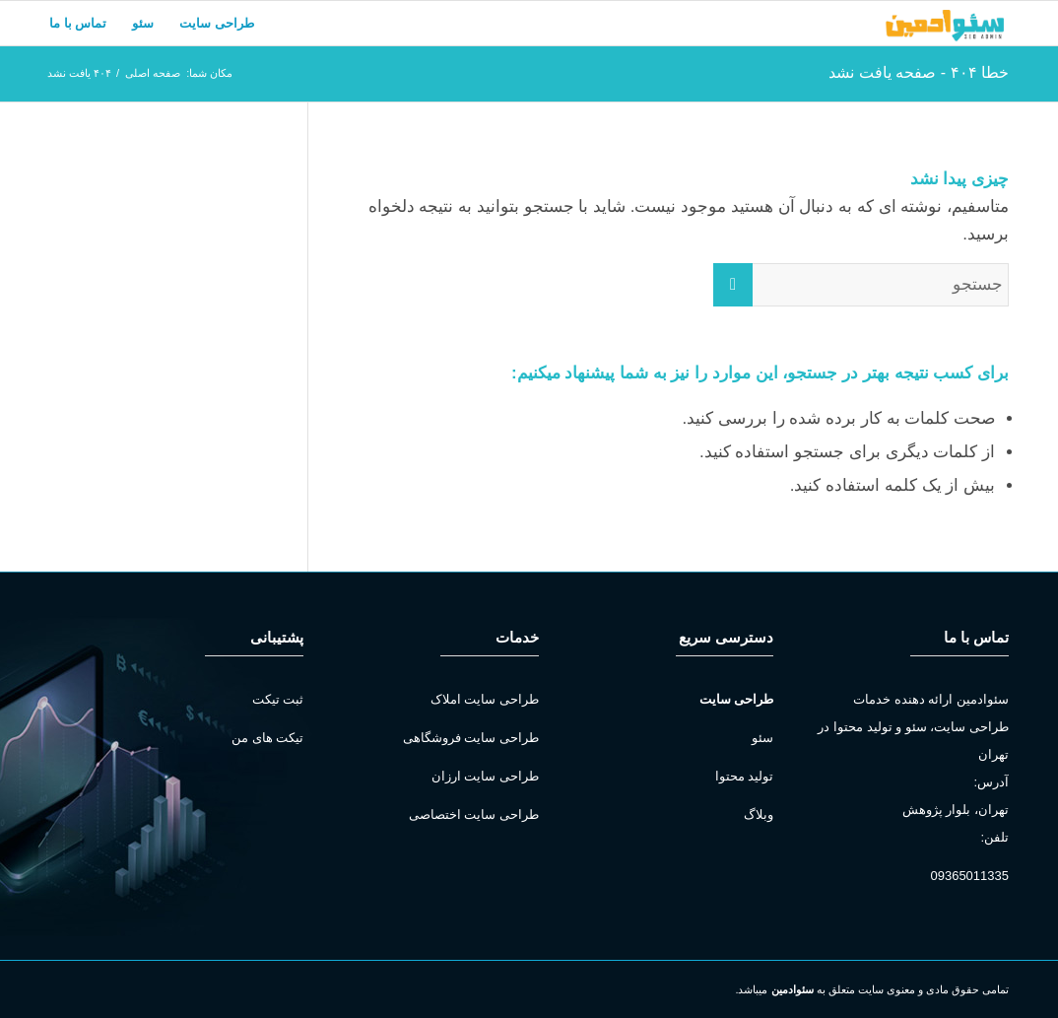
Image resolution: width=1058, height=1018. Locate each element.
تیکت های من (267, 737)
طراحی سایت (736, 699)
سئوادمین (792, 989)
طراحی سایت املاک (484, 699)
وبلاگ (758, 814)
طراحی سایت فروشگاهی (471, 737)
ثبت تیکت (278, 699)
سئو (762, 737)
